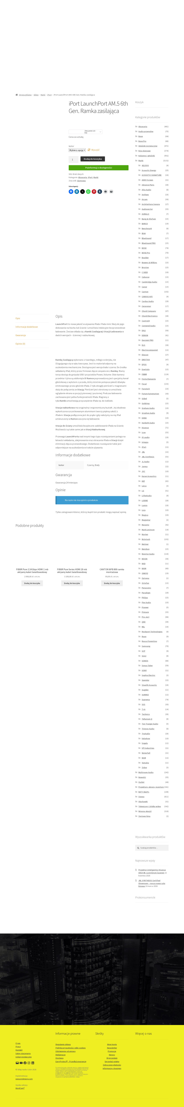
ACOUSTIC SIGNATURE (151, 175)
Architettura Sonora (151, 204)
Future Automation (150, 393)
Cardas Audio (148, 301)
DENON (145, 335)
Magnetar (146, 520)
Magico (145, 515)
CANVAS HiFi (147, 296)
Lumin (144, 505)
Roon (144, 636)
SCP (143, 651)
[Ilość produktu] (73, 159)
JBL (143, 452)
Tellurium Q (147, 719)
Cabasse (145, 277)
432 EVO (145, 165)
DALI (144, 330)
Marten (145, 534)
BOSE (144, 248)
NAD (143, 563)
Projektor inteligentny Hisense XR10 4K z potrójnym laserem (152, 871)
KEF (143, 481)
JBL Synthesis (148, 456)
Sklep (36, 94)
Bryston (145, 267)
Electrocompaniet (150, 350)
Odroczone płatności (112, 1065)
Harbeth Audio (148, 423)
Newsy (112, 1054)
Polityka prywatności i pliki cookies (70, 1048)
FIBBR (144, 374)
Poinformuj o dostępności (98, 167)
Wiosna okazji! (145, 811)
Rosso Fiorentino (149, 641)
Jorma (144, 466)
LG (143, 490)
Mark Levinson (148, 529)
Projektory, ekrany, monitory (151, 787)
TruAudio (146, 733)
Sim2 (144, 656)
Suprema (146, 699)
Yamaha (145, 762)
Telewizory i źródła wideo (149, 806)
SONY (144, 670)
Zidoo (144, 767)
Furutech (146, 388)
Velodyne (146, 738)
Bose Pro (142, 141)
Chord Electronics (150, 316)
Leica (144, 486)
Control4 (146, 321)
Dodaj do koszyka (93, 158)
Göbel (144, 398)
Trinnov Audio (148, 728)
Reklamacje (60, 1054)
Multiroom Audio (145, 772)
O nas (18, 1043)
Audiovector (147, 209)
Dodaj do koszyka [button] (32, 583)
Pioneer (145, 607)
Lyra (143, 510)
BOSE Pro (146, 252)
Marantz (145, 524)
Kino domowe (144, 151)
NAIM (144, 568)
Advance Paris (148, 185)
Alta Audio (146, 189)
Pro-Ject (145, 617)
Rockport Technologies (152, 631)
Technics (146, 714)
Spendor (145, 680)
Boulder (145, 257)
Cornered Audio (148, 325)
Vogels (145, 743)
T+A (143, 709)
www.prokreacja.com (24, 1079)
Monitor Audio (148, 554)
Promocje (112, 1051)
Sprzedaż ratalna (112, 1061)
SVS (143, 704)
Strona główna (25, 94)
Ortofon (145, 583)
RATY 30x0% (143, 792)
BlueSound (146, 238)
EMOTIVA (146, 359)
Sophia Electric (148, 675)
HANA (144, 418)
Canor (144, 287)
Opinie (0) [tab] (20, 343)
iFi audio (146, 437)
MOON (144, 559)
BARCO (145, 223)
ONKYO (145, 573)
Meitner (145, 544)
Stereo (141, 796)
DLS (143, 345)
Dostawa (59, 1058)
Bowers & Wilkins (149, 262)
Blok (144, 233)
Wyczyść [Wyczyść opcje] (95, 149)
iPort (49, 94)
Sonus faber (147, 665)
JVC (143, 471)
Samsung (146, 646)
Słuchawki (143, 801)
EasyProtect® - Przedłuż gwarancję (70, 1061)
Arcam (144, 199)
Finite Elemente (149, 379)
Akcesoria (82, 177)
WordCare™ (20, 1088)
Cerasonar (146, 306)
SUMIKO (145, 694)
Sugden (145, 690)
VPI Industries (148, 748)
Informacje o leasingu (112, 1068)
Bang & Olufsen (149, 219)
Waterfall (146, 753)
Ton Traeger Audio (150, 724)
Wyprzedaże (112, 1058)
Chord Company (149, 311)
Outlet (141, 782)
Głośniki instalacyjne (147, 146)
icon (144, 432)
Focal (144, 384)
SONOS (145, 660)
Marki (43, 94)
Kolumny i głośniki (146, 155)
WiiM (144, 758)
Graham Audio (148, 408)
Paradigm (146, 592)
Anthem (145, 194)
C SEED (145, 272)
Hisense (145, 427)
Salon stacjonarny (23, 1053)
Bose (140, 136)
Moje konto (112, 1044)
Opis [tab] (18, 318)
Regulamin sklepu (63, 1044)
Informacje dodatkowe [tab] (27, 326)
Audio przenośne (145, 131)
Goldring (146, 403)
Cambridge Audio (149, 282)
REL (143, 626)
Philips (145, 597)
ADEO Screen (147, 180)
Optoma (145, 578)
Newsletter (112, 1048)
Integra (145, 442)
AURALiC (145, 214)
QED (143, 622)
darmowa (81, 180)
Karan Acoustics (149, 476)
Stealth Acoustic (149, 685)
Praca (18, 1046)
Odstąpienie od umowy (65, 1051)
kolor (71, 146)
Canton (145, 291)
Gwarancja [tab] (21, 335)
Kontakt (19, 1050)
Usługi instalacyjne (24, 1057)
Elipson (145, 354)
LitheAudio (147, 495)
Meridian (146, 549)
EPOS (144, 364)
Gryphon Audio (148, 413)
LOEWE (145, 500)
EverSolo (146, 369)
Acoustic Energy (149, 170)
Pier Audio (146, 602)
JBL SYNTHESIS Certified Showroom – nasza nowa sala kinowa (151, 883)
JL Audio (145, 461)
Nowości (142, 777)
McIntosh (146, 539)
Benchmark (147, 228)
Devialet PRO (147, 340)
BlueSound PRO (149, 243)
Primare (145, 612)
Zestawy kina (144, 816)
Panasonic (146, 588)
